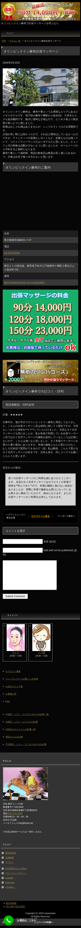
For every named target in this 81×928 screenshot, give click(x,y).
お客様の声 (11, 694)
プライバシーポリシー (16, 873)
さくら (15, 652)
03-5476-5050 (12, 252)
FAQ (8, 701)
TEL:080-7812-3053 (15, 906)
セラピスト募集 (13, 671)
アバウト (9, 862)
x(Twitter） (10, 887)
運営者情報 (10, 853)
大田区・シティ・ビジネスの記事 (22, 722)
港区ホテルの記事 (14, 737)
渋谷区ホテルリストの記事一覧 (21, 729)
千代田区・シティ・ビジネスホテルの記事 (26, 744)
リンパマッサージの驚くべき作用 (22, 679)
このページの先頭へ (43, 922)
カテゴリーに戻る (40, 516)
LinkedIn (9, 878)
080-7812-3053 (15, 813)
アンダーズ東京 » (66, 516)
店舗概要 (9, 857)
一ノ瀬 (41, 652)
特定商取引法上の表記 (16, 868)
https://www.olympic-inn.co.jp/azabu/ (24, 282)
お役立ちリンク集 (14, 686)
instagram (10, 882)
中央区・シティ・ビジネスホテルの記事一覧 (27, 714)
